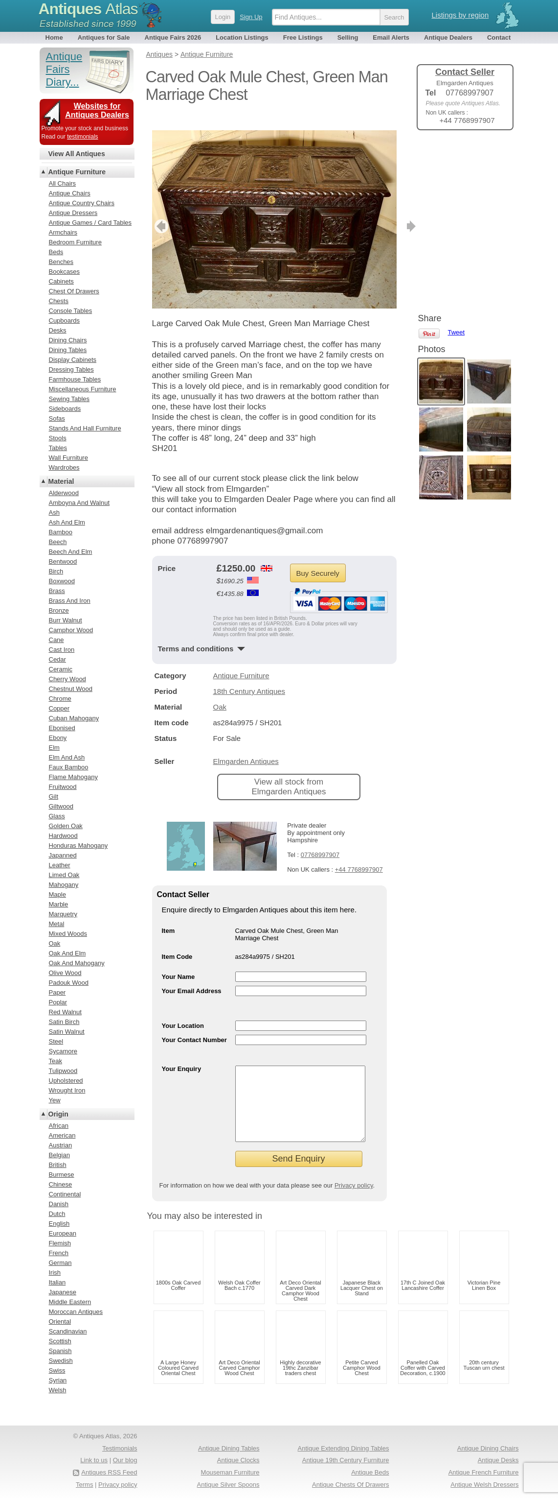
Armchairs (63, 232)
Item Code (177, 942)
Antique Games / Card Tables (90, 222)
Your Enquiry (181, 1054)
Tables (58, 448)
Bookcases (64, 271)
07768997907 (320, 840)
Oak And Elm (67, 953)
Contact (499, 37)
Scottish (60, 1341)
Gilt (54, 796)
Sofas (57, 418)
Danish (58, 1204)
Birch (56, 571)
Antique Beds (370, 1472)
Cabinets (61, 281)
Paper (57, 992)
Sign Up (251, 17)
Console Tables (70, 310)
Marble (58, 904)
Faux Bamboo (69, 767)
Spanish (60, 1351)
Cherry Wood (67, 679)
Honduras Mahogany (78, 845)
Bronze (59, 610)
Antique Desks (498, 1460)
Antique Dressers (73, 212)
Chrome (60, 698)
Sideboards (65, 408)
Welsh (58, 1390)
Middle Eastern (70, 1302)
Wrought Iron (67, 1090)
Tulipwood (63, 1070)
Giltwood (61, 806)
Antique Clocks (238, 1460)
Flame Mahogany (73, 777)
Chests (58, 301)
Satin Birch (64, 1021)
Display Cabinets (73, 359)
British (58, 1164)
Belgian (59, 1155)
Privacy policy (354, 1185)
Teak (55, 1061)
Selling (347, 37)
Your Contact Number (194, 1025)
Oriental (60, 1321)
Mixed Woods (68, 933)
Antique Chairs (69, 193)
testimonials (82, 136)
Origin (58, 1114)
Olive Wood (65, 972)
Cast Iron (62, 649)
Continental (65, 1194)
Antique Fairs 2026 (173, 37)
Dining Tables (68, 350)
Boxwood (62, 581)
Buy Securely (317, 558)
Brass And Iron (69, 600)
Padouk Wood (69, 982)
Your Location (183, 1011)
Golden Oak (66, 826)
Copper (59, 708)
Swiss (57, 1370)
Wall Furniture (68, 457)
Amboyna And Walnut (79, 502)
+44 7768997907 (359, 854)
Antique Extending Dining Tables (343, 1448)
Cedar (57, 659)
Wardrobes (64, 467)
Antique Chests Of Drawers (350, 1484)
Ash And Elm (67, 522)
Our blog (125, 1460)
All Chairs (62, 183)
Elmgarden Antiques (246, 746)
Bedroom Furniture (75, 242)
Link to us (94, 1460)
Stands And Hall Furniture (85, 428)
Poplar (58, 1002)
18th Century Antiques (249, 676)
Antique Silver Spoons (228, 1484)
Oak (220, 692)
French (58, 1253)
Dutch (57, 1213)
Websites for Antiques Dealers (97, 110)
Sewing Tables (69, 399)
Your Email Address (192, 976)
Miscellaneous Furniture (82, 389)
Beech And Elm (70, 551)
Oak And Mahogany (77, 963)
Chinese (60, 1184)
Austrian (60, 1145)
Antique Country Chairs (81, 203)
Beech (58, 542)
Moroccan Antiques (76, 1311)
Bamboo (60, 532)
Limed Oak (64, 875)
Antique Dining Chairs (488, 1448)
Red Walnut (65, 1012)
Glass (57, 816)
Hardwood (63, 835)
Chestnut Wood (70, 688)
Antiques (88, 9)
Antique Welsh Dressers (484, 1484)
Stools (58, 438)
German (60, 1262)
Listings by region (460, 15)
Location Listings (242, 37)
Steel (56, 1041)
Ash (54, 512)
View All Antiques (76, 154)
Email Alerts (391, 37)
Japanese (62, 1292)
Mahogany (64, 884)
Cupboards (64, 320)
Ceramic (60, 669)
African (58, 1125)
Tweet (456, 154)
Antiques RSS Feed (109, 1472)
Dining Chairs (68, 340)
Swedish (61, 1360)
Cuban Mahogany (74, 718)
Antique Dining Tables (229, 1448)
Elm (54, 747)
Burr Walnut (65, 620)
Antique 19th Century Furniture (345, 1460)
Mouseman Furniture (230, 1472)
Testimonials (119, 1448)
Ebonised (62, 728)
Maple (57, 894)
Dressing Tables (71, 369)
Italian (57, 1282)
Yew (55, 1100)
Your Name (178, 962)
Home (54, 37)
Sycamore (63, 1051)
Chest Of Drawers (74, 291)
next (388, 211)
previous (160, 211)
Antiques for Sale (104, 37)
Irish (55, 1272)
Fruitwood (63, 786)
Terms (84, 1484)
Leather (59, 865)
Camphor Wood (71, 630)
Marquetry (63, 914)
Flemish (60, 1243)
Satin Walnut (67, 1031)
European (62, 1233)
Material (61, 481)
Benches (61, 261)
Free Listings (303, 37)
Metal (57, 924)
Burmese (61, 1174)
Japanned (63, 855)
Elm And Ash (67, 757)
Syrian (58, 1380)
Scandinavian (68, 1331)
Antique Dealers (448, 37)
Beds (56, 252)
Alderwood (64, 493)
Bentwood (63, 561)
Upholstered (66, 1080)
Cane (56, 639)
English (59, 1223)
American (62, 1135)
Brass (57, 591)
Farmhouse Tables (75, 379)
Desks (58, 330)
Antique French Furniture (483, 1472)
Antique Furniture (241, 661)
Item (168, 916)
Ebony (58, 737)
